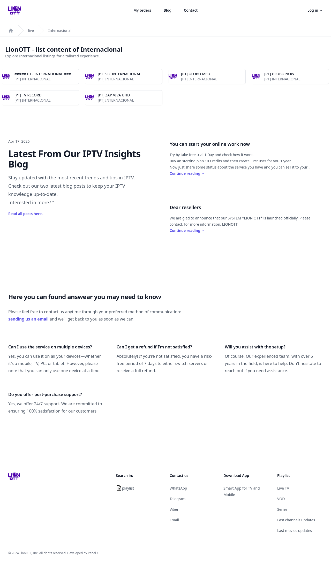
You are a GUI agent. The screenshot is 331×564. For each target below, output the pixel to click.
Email (174, 519)
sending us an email (28, 319)
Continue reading (187, 173)
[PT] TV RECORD (28, 95)
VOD (281, 498)
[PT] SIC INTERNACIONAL (119, 73)
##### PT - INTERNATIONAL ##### (45, 73)
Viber (174, 509)
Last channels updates (296, 519)
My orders (142, 10)
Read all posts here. (27, 213)
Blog (168, 10)
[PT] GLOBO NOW (279, 73)
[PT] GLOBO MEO (195, 73)
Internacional (60, 30)
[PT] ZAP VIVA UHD (114, 95)
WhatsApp (178, 488)
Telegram (177, 498)
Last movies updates (294, 530)
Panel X (93, 553)
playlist (128, 488)
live (31, 30)
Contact (191, 10)
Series (282, 509)
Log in (315, 10)
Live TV (283, 488)
